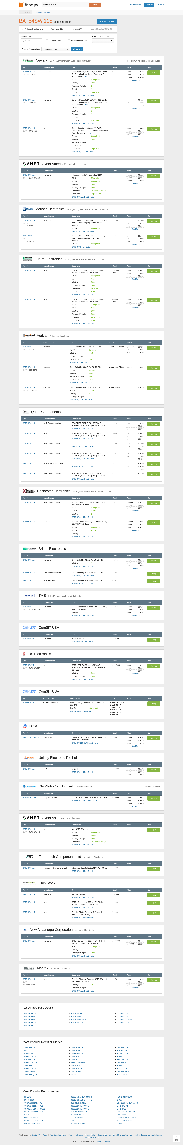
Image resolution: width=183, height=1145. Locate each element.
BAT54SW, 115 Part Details (83, 446)
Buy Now (153, 73)
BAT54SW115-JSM (31, 737)
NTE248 (27, 1097)
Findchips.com (28, 4)
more (87, 76)
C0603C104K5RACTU (79, 1109)
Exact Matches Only (78, 40)
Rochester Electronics (68, 491)
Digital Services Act (120, 1135)
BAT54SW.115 (29, 894)
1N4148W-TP (30, 1047)
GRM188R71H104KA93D (127, 1103)
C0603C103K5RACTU (33, 1124)
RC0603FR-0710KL (78, 1115)
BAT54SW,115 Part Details (83, 95)
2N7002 (73, 1121)
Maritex (46, 968)
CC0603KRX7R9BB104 (126, 1112)
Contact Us (36, 1135)
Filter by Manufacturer (31, 49)
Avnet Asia (51, 818)
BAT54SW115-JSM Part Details (85, 743)
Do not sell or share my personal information (146, 1135)
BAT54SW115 (28, 463)
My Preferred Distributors (34, 29)
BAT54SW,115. (29, 128)
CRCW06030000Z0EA (33, 1112)
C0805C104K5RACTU (79, 1106)
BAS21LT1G (122, 1068)
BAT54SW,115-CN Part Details (84, 801)
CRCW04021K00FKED (33, 1106)
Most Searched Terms (58, 1135)
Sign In (161, 5)
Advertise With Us (92, 1138)
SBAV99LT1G (122, 1059)
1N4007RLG (29, 1071)
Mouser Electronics (65, 209)
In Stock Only (53, 40)
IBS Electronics (38, 654)
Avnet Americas (55, 164)
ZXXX (119, 1100)
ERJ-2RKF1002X (77, 1118)
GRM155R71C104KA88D (34, 1109)
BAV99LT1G (29, 1053)
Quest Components (43, 412)
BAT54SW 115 (29, 912)
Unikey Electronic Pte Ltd (51, 758)
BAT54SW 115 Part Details (83, 918)
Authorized (58, 29)
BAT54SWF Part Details (82, 247)
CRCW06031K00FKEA (126, 1118)
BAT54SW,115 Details (107, 22)
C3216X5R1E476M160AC (81, 1100)
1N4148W (28, 1065)
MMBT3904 (29, 1100)
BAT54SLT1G (122, 1053)
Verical (46, 335)
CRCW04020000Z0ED (79, 1112)
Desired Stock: (31, 39)
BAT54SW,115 (29, 72)
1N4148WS (75, 1050)
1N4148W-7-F (122, 1047)
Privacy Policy (90, 1135)
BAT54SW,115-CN (30, 797)
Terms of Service (104, 1135)
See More (135, 80)
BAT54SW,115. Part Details (83, 152)
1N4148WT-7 (75, 1056)
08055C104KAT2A (32, 1118)
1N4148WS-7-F (76, 1047)
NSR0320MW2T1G (78, 1062)
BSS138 (27, 1115)
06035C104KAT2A (124, 1121)
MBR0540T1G (30, 1056)
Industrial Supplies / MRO (102, 29)
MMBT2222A (122, 1115)
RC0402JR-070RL (78, 1103)
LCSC (32, 726)
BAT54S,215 (29, 1059)
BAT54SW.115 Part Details (83, 897)
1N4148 (73, 1059)
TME (52, 595)
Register (149, 5)
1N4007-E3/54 (76, 1071)
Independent (78, 29)
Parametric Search (75, 1135)
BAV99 (119, 1056)
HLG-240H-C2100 (124, 1097)
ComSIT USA (42, 627)
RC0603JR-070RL (78, 1124)
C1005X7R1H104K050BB (81, 1097)
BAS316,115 (122, 1074)
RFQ (154, 574)
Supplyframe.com (103, 1141)
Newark (57, 60)
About (45, 1135)
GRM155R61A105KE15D (34, 1121)
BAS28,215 (75, 1065)
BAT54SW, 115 (29, 443)
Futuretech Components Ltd (63, 857)
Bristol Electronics (46, 549)
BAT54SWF (27, 236)
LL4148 (27, 1050)
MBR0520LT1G (30, 1062)
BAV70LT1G (122, 1050)
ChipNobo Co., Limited (58, 786)
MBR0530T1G (30, 1068)
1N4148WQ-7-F (30, 1074)
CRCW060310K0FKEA (33, 1103)
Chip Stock (40, 883)
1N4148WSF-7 (123, 1071)
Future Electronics (64, 259)
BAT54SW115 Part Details (83, 466)
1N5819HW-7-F (76, 1053)
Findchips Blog (135, 5)
